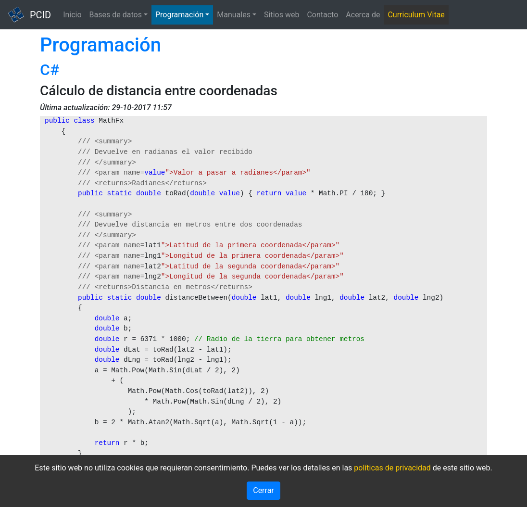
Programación (179, 14)
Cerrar (263, 490)
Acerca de (363, 14)
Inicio (72, 14)
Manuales (234, 14)
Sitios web (281, 14)
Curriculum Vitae (416, 14)
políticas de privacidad (392, 467)
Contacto (322, 14)
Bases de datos (115, 14)
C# (49, 70)
